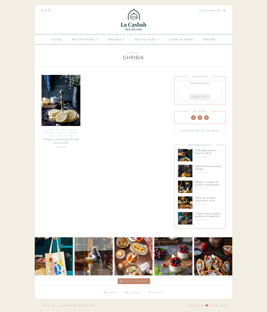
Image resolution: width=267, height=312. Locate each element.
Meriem (214, 305)
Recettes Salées (145, 39)
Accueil (57, 39)
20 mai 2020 (61, 147)
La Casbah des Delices (67, 305)
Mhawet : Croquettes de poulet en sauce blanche (207, 183)
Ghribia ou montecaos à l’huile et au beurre (61, 141)
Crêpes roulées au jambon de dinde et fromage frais (208, 215)
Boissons (209, 39)
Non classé (56, 135)
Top (222, 306)
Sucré (69, 135)
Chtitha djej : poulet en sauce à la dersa (206, 151)
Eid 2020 (60, 130)
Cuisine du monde (181, 39)
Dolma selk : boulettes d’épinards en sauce (205, 199)
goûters (73, 133)
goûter (61, 133)
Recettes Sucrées (83, 39)
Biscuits (48, 130)
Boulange (115, 39)
